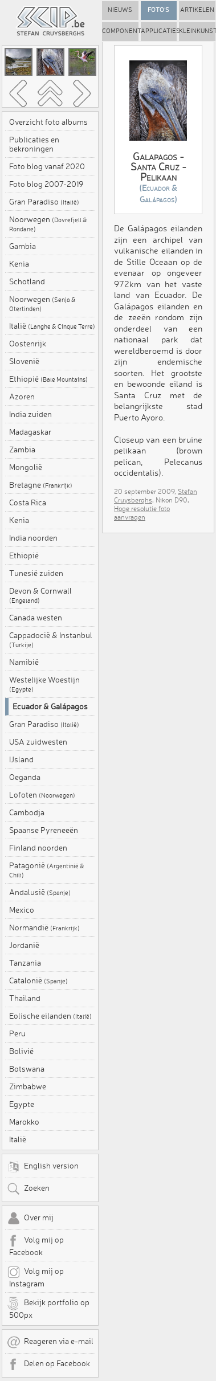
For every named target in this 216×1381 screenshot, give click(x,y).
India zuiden (30, 414)
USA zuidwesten (38, 741)
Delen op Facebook (48, 1364)
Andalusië (40, 892)
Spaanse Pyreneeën (43, 830)
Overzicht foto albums (48, 121)
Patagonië (46, 870)
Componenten (120, 31)
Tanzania (25, 962)
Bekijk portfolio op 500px (48, 1308)
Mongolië (25, 467)
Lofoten (42, 794)
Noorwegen (48, 224)
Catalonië (38, 980)
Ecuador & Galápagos (50, 706)
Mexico (21, 909)
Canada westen (35, 617)
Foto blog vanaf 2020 (47, 166)
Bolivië (21, 1051)
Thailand (24, 998)
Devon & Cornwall (40, 595)
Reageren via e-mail (50, 1342)
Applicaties (159, 31)
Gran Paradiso (44, 201)
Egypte (21, 1104)
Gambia (22, 246)
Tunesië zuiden (36, 573)
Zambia (22, 449)
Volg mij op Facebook (35, 1245)
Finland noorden (38, 847)
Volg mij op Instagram (35, 1276)
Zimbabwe (27, 1086)
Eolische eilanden (50, 1015)
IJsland (21, 759)
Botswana (26, 1068)
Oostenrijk (27, 343)
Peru (17, 1033)
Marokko (24, 1121)
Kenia (19, 263)
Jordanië (24, 945)
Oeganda (24, 777)
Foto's (158, 10)
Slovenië (24, 361)
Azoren (22, 396)
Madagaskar (30, 431)
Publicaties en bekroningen (34, 144)
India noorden (33, 537)
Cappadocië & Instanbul (50, 640)
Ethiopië (48, 378)
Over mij (30, 1218)
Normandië (44, 927)
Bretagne (40, 484)
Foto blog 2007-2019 (46, 184)
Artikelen (197, 10)
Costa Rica (27, 502)
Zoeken (28, 1189)
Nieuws (120, 10)
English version (43, 1167)
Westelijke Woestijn (44, 684)
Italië (52, 325)
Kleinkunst (197, 31)
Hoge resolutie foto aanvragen (142, 512)
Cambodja (26, 812)
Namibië (24, 662)
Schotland (27, 281)
